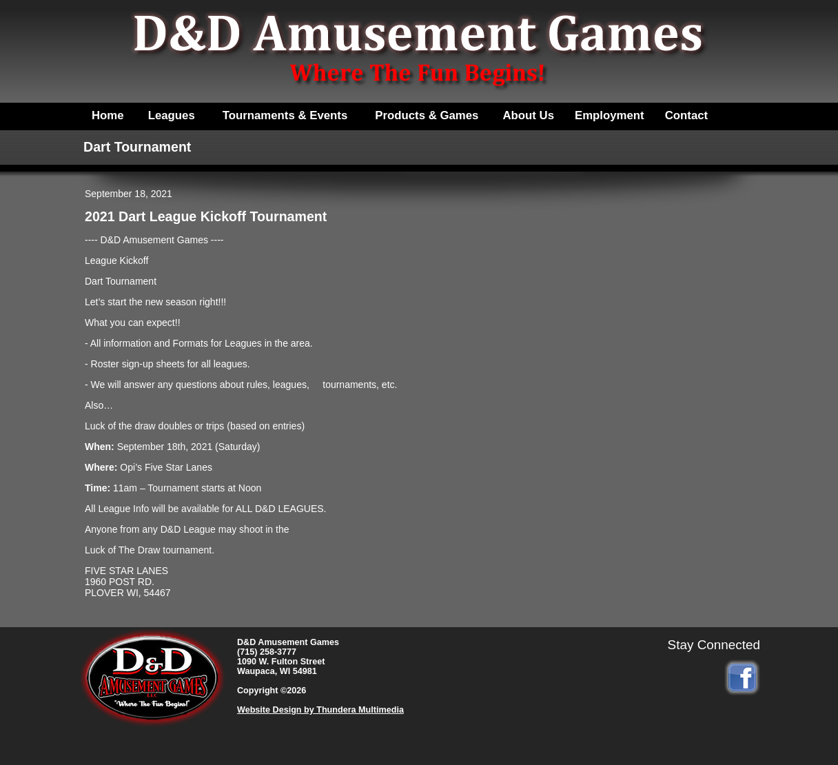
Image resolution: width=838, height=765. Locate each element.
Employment (609, 115)
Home (108, 115)
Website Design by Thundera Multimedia (320, 710)
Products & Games (426, 115)
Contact (686, 115)
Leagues (171, 115)
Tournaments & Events (285, 115)
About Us (528, 115)
